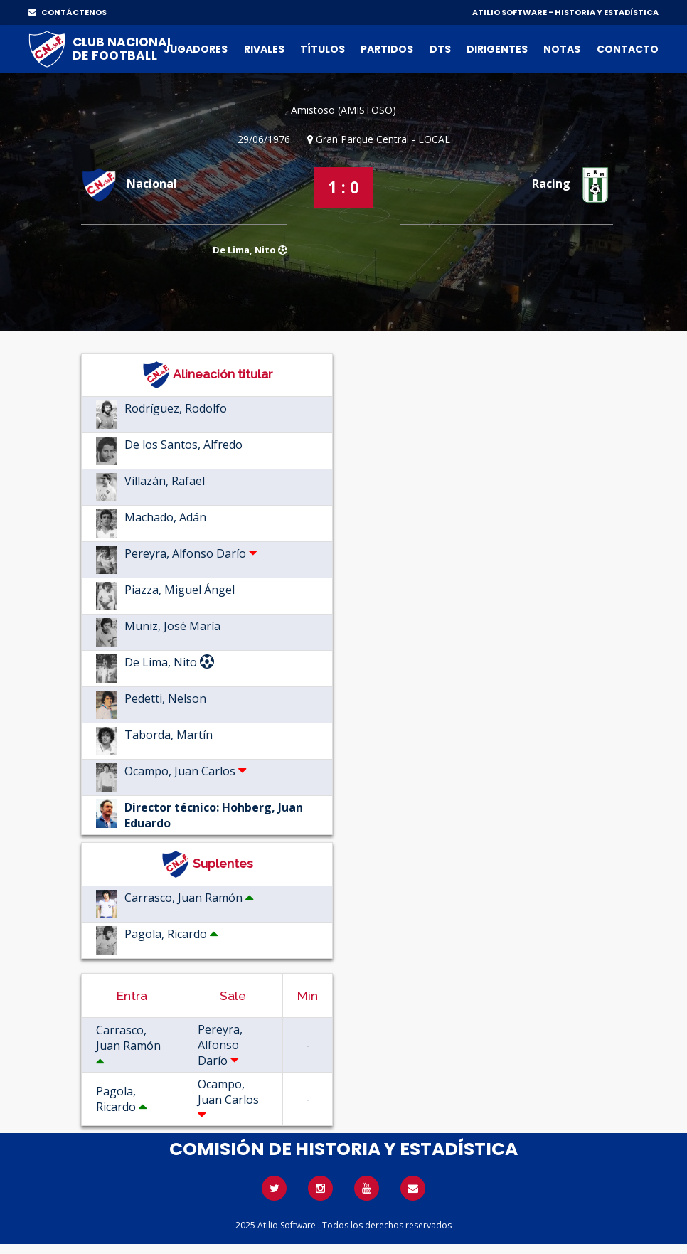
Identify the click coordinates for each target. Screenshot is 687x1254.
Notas (561, 49)
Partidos (387, 49)
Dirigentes (497, 49)
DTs (440, 49)
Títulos (322, 49)
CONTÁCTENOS (67, 12)
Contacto (628, 49)
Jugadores (196, 49)
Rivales (264, 49)
